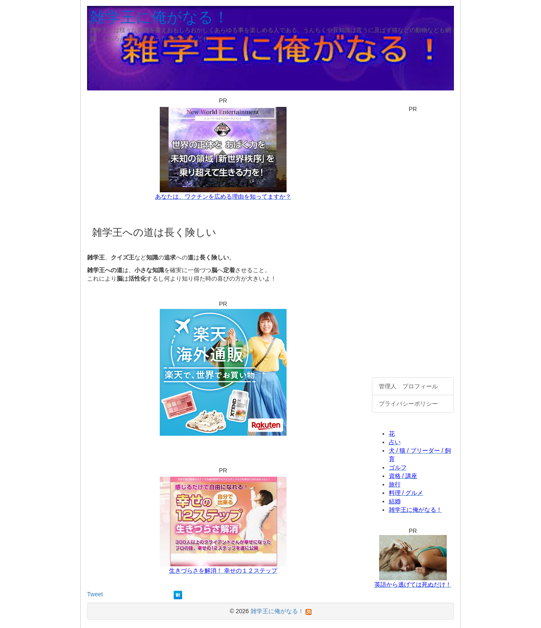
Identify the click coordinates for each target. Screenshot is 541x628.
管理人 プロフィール (408, 386)
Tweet (95, 594)
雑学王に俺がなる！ (159, 17)
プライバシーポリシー (408, 403)
